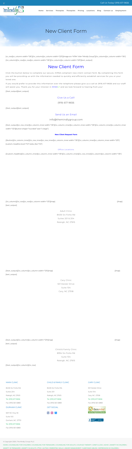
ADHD (106, 445)
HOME (5, 445)
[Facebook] (48, 413)
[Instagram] (52, 413)
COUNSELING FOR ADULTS (66, 445)
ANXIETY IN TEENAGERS (12, 448)
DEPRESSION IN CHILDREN (108, 448)
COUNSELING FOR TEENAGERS (43, 445)
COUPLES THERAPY (84, 445)
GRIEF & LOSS (98, 445)
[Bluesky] (56, 413)
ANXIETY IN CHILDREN (118, 445)
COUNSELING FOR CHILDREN (20, 445)
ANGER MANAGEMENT (73, 448)
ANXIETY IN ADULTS (29, 448)
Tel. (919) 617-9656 (13, 399)
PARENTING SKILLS (56, 448)
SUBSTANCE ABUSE (89, 448)
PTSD (39, 448)
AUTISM (45, 448)
